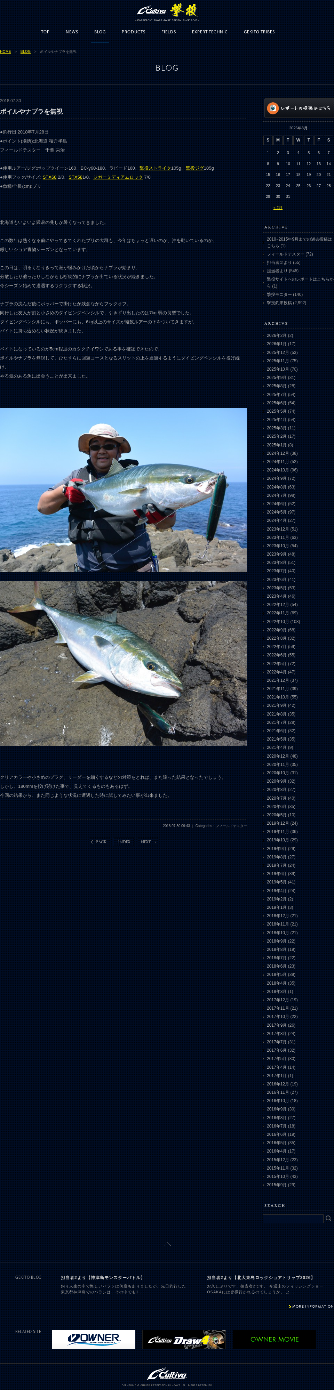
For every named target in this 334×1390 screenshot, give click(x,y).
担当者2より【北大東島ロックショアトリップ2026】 (261, 1277)
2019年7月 (277, 865)
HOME (5, 52)
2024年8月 (277, 487)
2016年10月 (278, 1100)
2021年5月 (277, 739)
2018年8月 (277, 949)
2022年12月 (278, 604)
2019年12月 (278, 823)
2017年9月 (277, 1025)
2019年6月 (277, 873)
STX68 (50, 177)
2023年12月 (278, 529)
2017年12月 (278, 999)
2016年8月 (277, 1117)
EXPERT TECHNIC (210, 32)
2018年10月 (278, 932)
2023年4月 (277, 596)
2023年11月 (278, 537)
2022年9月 (277, 630)
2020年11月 (278, 764)
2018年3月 (277, 991)
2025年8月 (277, 385)
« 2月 (278, 207)
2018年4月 (277, 983)
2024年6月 (277, 503)
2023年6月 (277, 579)
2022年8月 (277, 638)
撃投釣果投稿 (279, 302)
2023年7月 (277, 570)
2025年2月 (277, 436)
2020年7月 (277, 798)
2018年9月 (277, 941)
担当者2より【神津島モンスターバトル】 (103, 1277)
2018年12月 (278, 915)
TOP (45, 32)
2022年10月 (278, 621)
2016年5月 (277, 1142)
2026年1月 (277, 343)
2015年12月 (278, 1159)
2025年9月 (277, 377)
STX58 (75, 177)
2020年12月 (278, 756)
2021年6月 (277, 730)
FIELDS (168, 32)
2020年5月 (277, 815)
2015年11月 (278, 1168)
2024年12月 (278, 453)
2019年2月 (277, 899)
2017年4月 (277, 1067)
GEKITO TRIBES (259, 32)
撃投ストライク (155, 168)
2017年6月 (277, 1050)
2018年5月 (277, 974)
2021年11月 (278, 688)
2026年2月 (277, 335)
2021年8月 (277, 714)
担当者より (277, 270)
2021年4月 (277, 747)
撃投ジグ (195, 168)
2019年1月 (277, 907)
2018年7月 (277, 957)
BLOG (100, 32)
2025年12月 (278, 352)
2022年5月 (277, 663)
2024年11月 (278, 461)
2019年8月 (277, 857)
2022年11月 (278, 613)
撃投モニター (279, 294)
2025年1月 (277, 445)
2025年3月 (277, 428)
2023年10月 (278, 545)
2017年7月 (277, 1042)
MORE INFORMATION (313, 1306)
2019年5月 (277, 882)
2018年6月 (277, 966)
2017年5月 (277, 1058)
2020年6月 (277, 806)
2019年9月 (277, 848)
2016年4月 (277, 1151)
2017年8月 (277, 1033)
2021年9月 (277, 705)
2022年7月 (277, 646)
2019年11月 (278, 831)
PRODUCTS (133, 32)
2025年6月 (277, 403)
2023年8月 (277, 562)
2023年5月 (277, 587)
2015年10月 (278, 1176)
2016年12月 (278, 1084)
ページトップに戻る (167, 1244)
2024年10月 (278, 470)
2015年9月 (277, 1184)
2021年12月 (278, 680)
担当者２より (279, 262)
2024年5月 (277, 512)
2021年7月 (277, 722)
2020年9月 (277, 781)
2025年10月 (278, 369)
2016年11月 (278, 1092)
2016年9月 (277, 1109)
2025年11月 (278, 360)
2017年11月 (278, 1008)
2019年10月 (278, 840)
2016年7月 (277, 1126)
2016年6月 (277, 1134)
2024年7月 (277, 495)
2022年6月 (277, 655)
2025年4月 (277, 419)
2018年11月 (278, 924)
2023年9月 (277, 554)
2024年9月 (277, 478)
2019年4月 (277, 890)
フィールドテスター (285, 254)
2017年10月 (278, 1016)
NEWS (72, 32)
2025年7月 (277, 394)
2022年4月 (277, 672)
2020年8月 (277, 789)
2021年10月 (278, 697)
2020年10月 (278, 772)
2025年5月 (277, 411)
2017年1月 (277, 1075)
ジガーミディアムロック (118, 177)
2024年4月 (277, 520)
